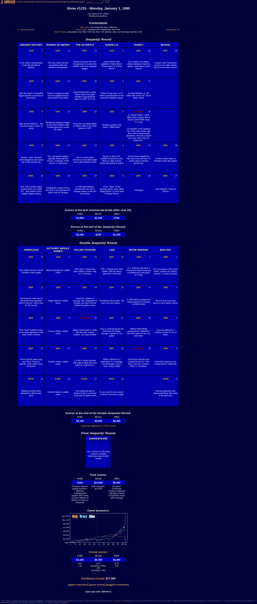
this (136, 122)
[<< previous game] (25, 29)
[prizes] (57, 2)
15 (69, 145)
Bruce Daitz (82, 29)
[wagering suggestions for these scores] (98, 426)
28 (176, 145)
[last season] (36, 2)
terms (118, 601)
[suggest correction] (117, 584)
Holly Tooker (60, 32)
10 (42, 176)
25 (149, 176)
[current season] (23, 2)
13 (69, 112)
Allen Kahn (84, 27)
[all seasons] (48, 2)
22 (96, 112)
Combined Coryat (92, 578)
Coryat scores (98, 552)
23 (96, 145)
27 (176, 176)
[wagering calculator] (70, 2)
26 (176, 51)
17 (149, 81)
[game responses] (78, 584)
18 (149, 112)
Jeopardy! (127, 601)
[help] (82, 2)
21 (149, 145)
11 (69, 51)
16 (149, 51)
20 (96, 81)
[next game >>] (172, 29)
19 (69, 176)
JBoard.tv (65, 602)
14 (96, 51)
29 (149, 348)
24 (96, 176)
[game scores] (97, 584)
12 (69, 81)
